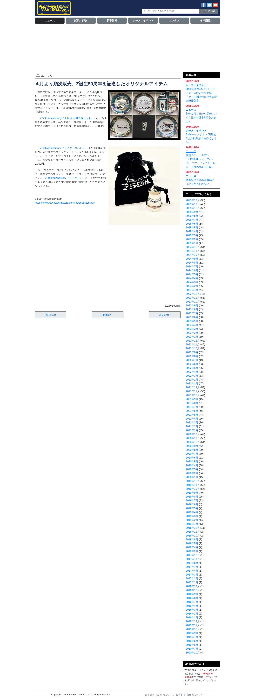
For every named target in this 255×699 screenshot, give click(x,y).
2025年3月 (192, 235)
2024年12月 (193, 247)
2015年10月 (193, 629)
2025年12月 (193, 200)
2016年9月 (192, 594)
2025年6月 (192, 223)
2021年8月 (192, 403)
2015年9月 (192, 633)
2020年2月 (192, 473)
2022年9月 (192, 352)
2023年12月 (193, 293)
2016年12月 (193, 586)
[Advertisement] (127, 48)
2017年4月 (192, 570)
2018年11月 (193, 531)
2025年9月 (192, 212)
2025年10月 (193, 208)
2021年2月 (192, 426)
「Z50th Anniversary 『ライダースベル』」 (62, 148)
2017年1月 (192, 582)
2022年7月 (192, 360)
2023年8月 (192, 309)
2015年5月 (192, 644)
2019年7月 (192, 500)
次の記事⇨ (165, 314)
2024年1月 (192, 290)
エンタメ (174, 20)
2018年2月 (192, 551)
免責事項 (180, 694)
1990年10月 (193, 652)
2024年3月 (192, 282)
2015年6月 (192, 641)
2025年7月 (192, 219)
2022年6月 (192, 364)
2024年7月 (192, 266)
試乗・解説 (80, 20)
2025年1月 (192, 243)
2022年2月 (192, 379)
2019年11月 (193, 485)
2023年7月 (192, 313)
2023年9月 (192, 305)
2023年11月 (193, 297)
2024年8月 (192, 262)
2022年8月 (192, 356)
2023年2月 (192, 332)
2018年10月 (193, 535)
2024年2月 (192, 286)
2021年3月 (192, 422)
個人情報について (165, 694)
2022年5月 (192, 368)
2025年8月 (192, 215)
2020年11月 (193, 438)
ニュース (50, 20)
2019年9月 (192, 492)
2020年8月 (192, 449)
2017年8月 (192, 563)
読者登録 (149, 694)
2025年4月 (192, 231)
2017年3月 (192, 574)
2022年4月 (192, 371)
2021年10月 (193, 395)
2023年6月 (192, 317)
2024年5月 (192, 274)
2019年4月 (192, 512)
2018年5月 (192, 543)
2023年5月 (192, 321)
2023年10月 (193, 301)
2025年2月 (192, 239)
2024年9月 (192, 258)
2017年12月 (193, 555)
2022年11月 (193, 344)
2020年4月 (192, 465)
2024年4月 (192, 278)
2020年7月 (192, 453)
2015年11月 (193, 625)
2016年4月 (192, 605)
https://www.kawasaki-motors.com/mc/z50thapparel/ (65, 202)
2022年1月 (192, 383)
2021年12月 (193, 387)
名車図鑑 (205, 20)
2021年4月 (192, 418)
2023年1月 (192, 336)
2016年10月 (193, 590)
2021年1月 (192, 430)
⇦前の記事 (50, 314)
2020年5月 (192, 461)
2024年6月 (192, 270)
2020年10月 (193, 442)
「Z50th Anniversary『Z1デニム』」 (64, 178)
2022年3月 (192, 375)
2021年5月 (192, 414)
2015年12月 (193, 621)
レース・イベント (143, 20)
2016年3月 (192, 609)
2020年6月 (192, 457)
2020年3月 (192, 469)
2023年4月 (192, 325)
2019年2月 (192, 520)
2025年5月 (192, 227)
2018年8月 (192, 539)
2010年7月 (192, 648)
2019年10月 (193, 488)
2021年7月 (192, 407)
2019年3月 (192, 516)
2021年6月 (192, 410)
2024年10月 (193, 254)
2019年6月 (192, 504)
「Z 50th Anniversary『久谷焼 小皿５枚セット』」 (66, 118)
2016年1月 (192, 617)
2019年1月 (192, 524)
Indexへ (107, 314)
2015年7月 (192, 637)
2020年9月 (192, 446)
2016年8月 (192, 598)
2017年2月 (192, 578)
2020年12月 (193, 434)
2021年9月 (192, 399)
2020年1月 (192, 477)
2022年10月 (193, 348)
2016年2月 (192, 613)
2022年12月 (193, 340)
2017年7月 (192, 566)
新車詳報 (112, 20)
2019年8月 (192, 496)
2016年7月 (192, 602)
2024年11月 (193, 251)
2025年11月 (193, 204)
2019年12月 (193, 481)
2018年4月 (192, 547)
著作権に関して (195, 694)
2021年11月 (193, 391)
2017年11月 (193, 559)
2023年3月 (192, 329)
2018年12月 (193, 527)
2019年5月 (192, 508)
